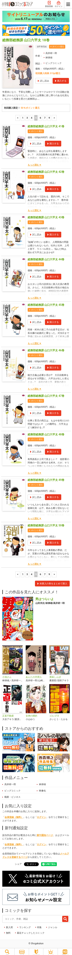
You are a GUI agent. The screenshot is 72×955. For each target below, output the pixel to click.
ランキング (25, 925)
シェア (18, 861)
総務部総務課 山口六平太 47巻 (46, 393)
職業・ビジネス (12, 794)
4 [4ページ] (31, 115)
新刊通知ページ (45, 832)
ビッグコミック (54, 60)
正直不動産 (8, 713)
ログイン (41, 814)
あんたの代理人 (34, 674)
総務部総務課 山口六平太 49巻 (46, 477)
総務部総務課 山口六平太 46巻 (46, 347)
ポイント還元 (58, 44)
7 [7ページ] (45, 115)
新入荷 (9, 925)
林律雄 (49, 55)
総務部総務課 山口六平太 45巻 (46, 302)
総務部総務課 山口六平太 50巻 (46, 522)
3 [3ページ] (27, 115)
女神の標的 (31, 713)
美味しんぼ (55, 674)
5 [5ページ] (36, 115)
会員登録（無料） (14, 814)
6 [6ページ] (40, 115)
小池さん (7, 674)
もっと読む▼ (34, 162)
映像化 (42, 788)
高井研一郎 (51, 50)
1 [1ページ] (22, 115)
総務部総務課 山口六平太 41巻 (46, 123)
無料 (8, 930)
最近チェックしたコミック (31, 930)
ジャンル (52, 925)
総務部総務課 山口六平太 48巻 (46, 431)
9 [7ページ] (49, 115)
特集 (39, 925)
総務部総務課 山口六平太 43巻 (46, 214)
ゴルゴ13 (54, 713)
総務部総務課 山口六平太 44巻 (46, 256)
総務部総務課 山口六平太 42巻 (46, 169)
